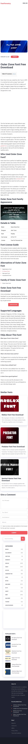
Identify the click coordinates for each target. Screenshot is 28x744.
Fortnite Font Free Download (16, 645)
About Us (13, 723)
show (14, 74)
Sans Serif (7, 584)
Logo (6, 577)
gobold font (4, 146)
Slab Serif (7, 598)
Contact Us (13, 725)
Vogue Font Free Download (16, 658)
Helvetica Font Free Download (16, 651)
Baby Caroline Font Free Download (19, 715)
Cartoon (7, 556)
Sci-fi (6, 587)
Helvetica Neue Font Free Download (17, 672)
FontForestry (6, 3)
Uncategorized (9, 605)
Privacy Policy (14, 730)
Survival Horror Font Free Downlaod (11, 479)
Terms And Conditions (16, 733)
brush (6, 549)
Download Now (13, 304)
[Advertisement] (14, 21)
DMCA (12, 728)
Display (15, 56)
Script (6, 591)
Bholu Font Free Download (17, 711)
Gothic (7, 570)
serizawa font (19, 178)
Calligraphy (8, 552)
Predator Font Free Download (13, 447)
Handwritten (8, 573)
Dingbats (7, 559)
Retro (6, 580)
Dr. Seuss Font (6, 271)
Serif (6, 594)
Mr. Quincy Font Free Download (17, 638)
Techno (7, 601)
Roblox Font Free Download (12, 415)
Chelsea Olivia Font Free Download (16, 665)
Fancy (6, 566)
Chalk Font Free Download (20, 708)
